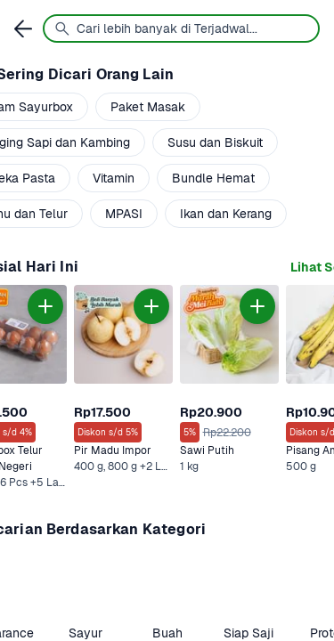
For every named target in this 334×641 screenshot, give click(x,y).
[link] (123, 388)
